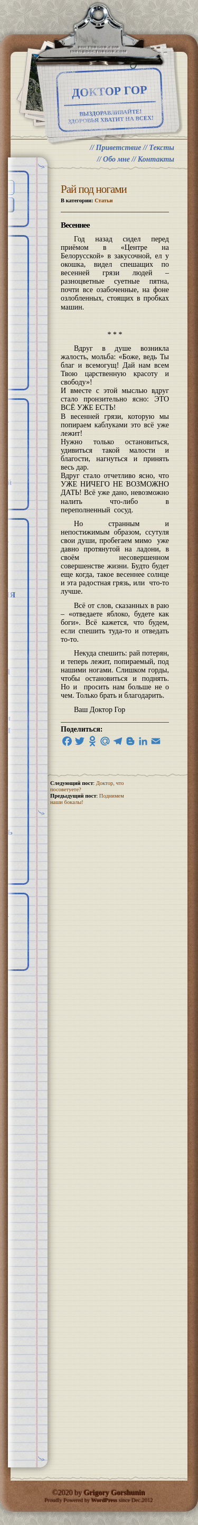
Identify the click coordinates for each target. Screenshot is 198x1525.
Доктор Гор (110, 91)
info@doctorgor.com (99, 52)
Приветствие (119, 148)
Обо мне (116, 159)
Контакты (156, 159)
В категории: (87, 200)
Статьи (103, 200)
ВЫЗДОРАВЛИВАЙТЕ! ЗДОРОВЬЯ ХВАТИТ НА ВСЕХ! (111, 116)
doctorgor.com (98, 48)
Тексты (161, 148)
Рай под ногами (94, 189)
